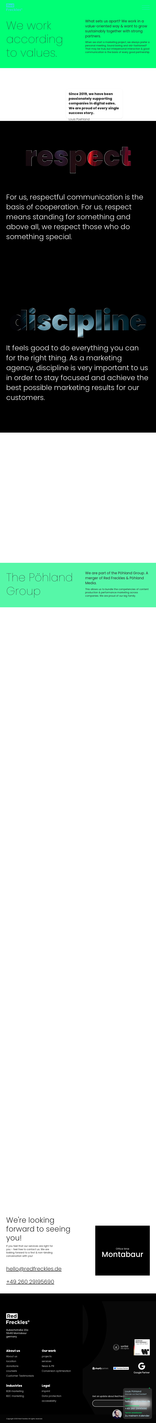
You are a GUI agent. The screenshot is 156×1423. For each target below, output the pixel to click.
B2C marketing (15, 1396)
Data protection (51, 1396)
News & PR (48, 1366)
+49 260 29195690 (30, 1281)
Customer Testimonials (20, 1375)
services (46, 1361)
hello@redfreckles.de (34, 1269)
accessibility (49, 1401)
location (11, 1361)
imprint (46, 1391)
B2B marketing (15, 1391)
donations (12, 1366)
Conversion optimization (56, 1371)
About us (11, 1356)
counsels (11, 1371)
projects (47, 1356)
